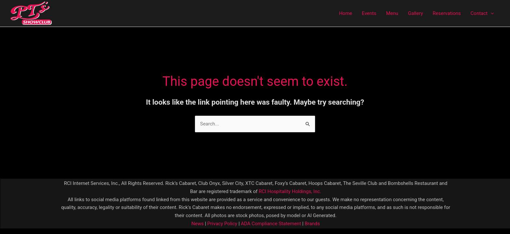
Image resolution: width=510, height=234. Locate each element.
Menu (392, 13)
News (197, 224)
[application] (491, 13)
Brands (312, 224)
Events (369, 13)
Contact (482, 13)
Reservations (447, 13)
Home (345, 13)
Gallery (415, 13)
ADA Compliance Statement (271, 224)
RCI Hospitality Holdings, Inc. (290, 191)
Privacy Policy (221, 224)
